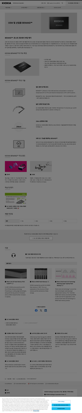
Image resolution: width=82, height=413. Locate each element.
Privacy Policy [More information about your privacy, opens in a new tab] (36, 411)
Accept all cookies (61, 409)
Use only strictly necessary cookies (61, 405)
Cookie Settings (61, 402)
